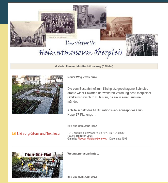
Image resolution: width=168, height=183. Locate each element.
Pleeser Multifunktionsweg (92, 138)
